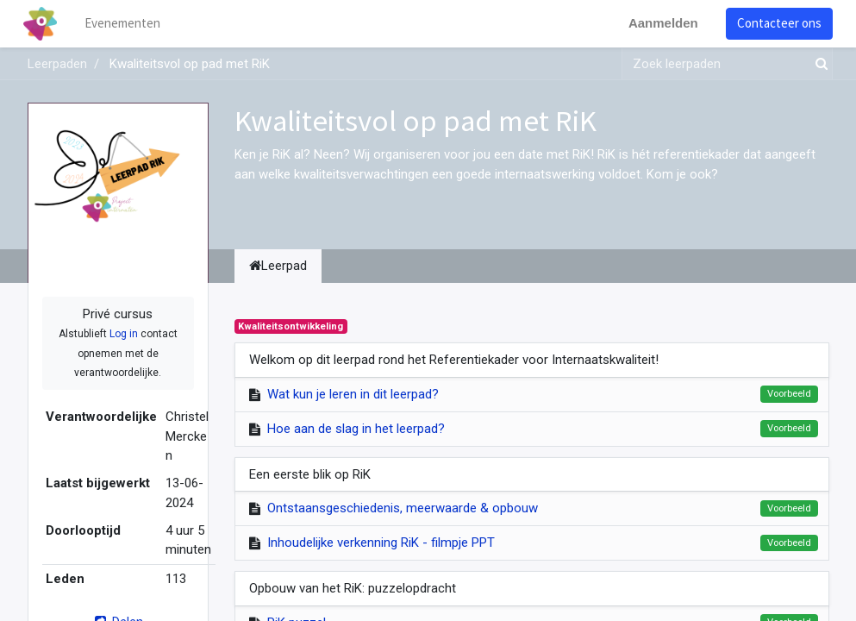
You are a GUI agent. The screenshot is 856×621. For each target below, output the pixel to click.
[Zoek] (818, 64)
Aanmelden (660, 23)
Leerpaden (57, 64)
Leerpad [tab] (278, 265)
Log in (123, 334)
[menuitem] (126, 24)
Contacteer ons (776, 23)
